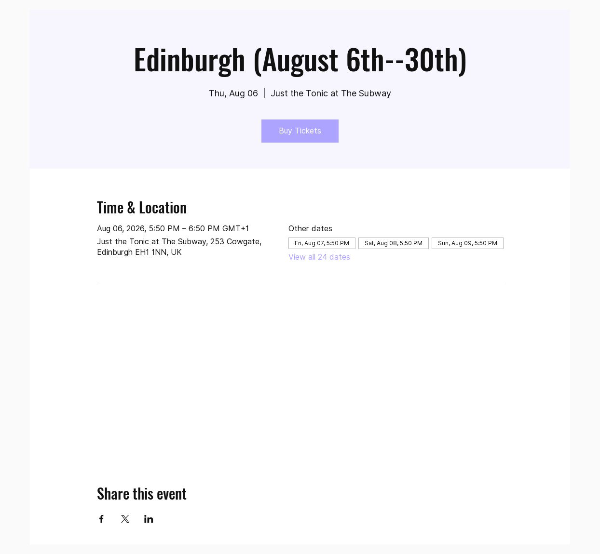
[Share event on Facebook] (101, 519)
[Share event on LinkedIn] (148, 519)
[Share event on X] (125, 519)
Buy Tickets (300, 130)
